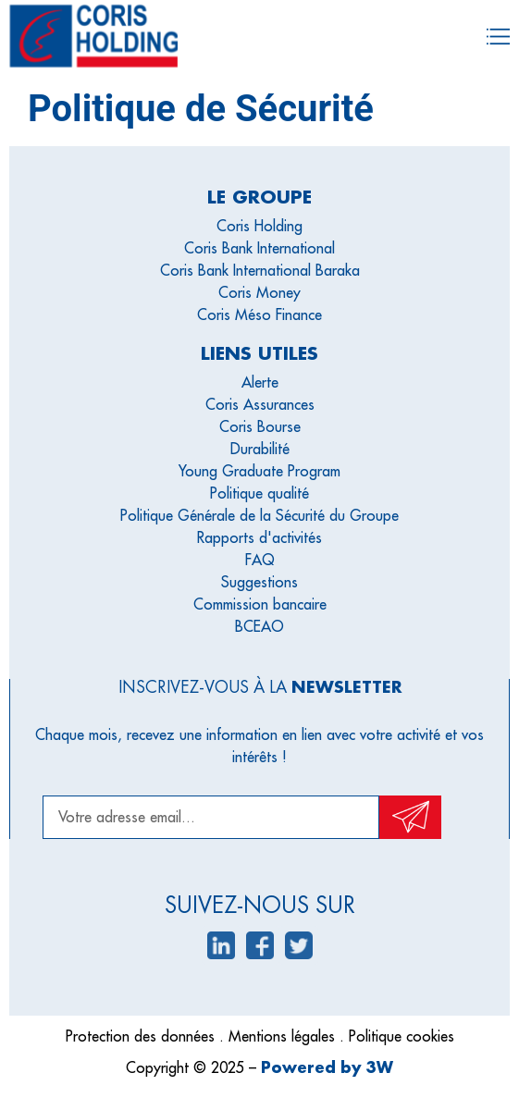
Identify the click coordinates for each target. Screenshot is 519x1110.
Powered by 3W (327, 1067)
